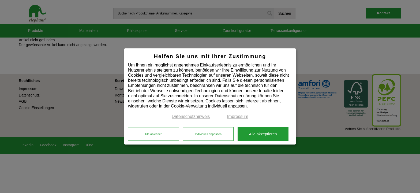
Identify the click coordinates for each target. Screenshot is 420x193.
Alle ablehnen (154, 134)
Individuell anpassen (208, 134)
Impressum (237, 116)
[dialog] (210, 96)
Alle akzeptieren (263, 134)
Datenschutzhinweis (191, 116)
